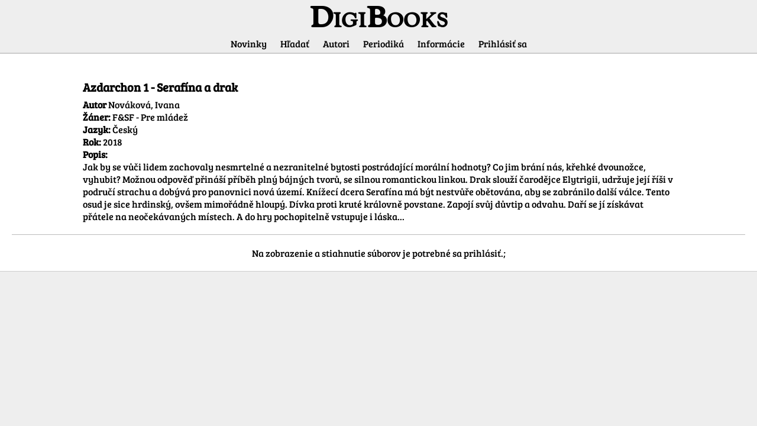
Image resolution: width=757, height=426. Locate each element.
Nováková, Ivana (144, 104)
